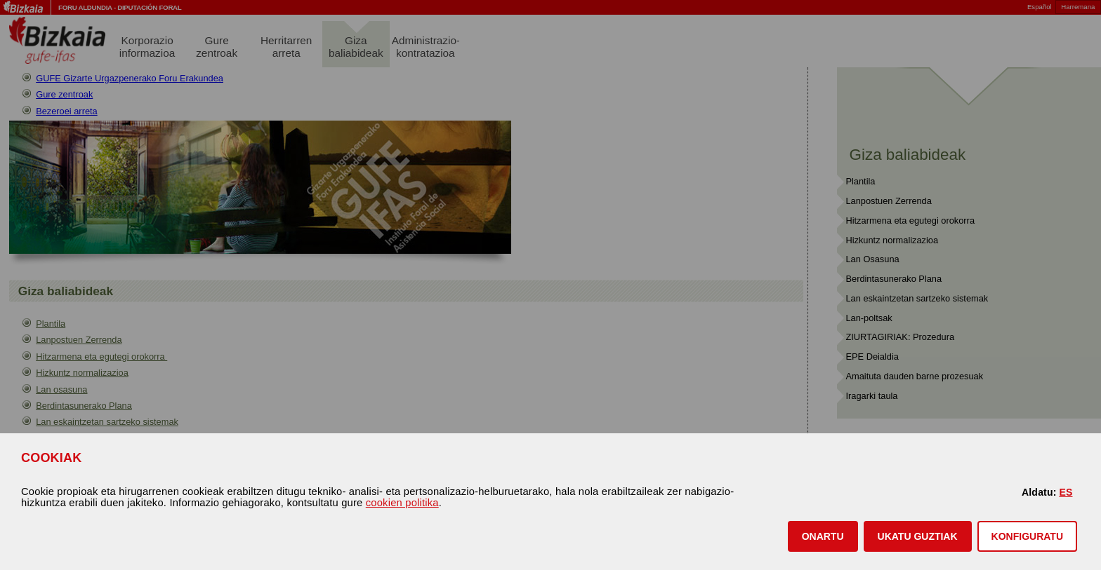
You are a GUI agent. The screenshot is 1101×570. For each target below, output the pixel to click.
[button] (823, 536)
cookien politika (402, 502)
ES (1065, 492)
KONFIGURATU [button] (1027, 536)
